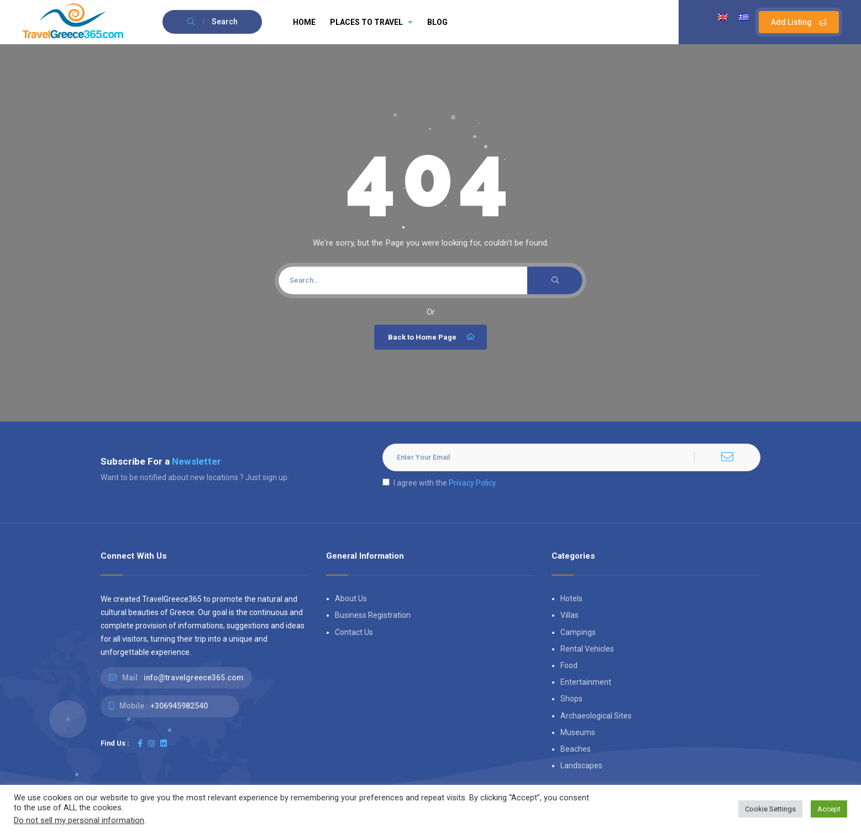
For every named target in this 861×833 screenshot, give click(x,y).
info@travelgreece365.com (194, 677)
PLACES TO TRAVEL (371, 22)
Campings (578, 632)
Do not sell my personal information (79, 820)
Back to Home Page (432, 336)
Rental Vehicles (587, 648)
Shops (571, 698)
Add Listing (799, 22)
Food (569, 665)
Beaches (575, 749)
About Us (351, 598)
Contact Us (354, 632)
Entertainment (585, 682)
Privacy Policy (472, 482)
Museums (577, 732)
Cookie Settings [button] (770, 809)
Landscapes (581, 765)
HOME (304, 22)
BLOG (437, 22)
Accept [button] (829, 809)
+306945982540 (179, 705)
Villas (569, 615)
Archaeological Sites (596, 715)
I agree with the (439, 482)
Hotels (571, 598)
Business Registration (373, 615)
